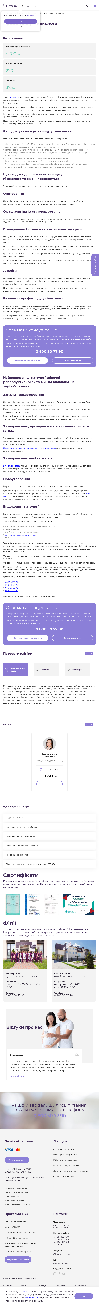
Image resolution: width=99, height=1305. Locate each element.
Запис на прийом (72, 360)
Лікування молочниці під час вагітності (71, 1171)
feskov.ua (27, 1291)
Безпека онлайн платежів (16, 1188)
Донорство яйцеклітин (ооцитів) (20, 1232)
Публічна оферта (12, 1196)
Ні (21, 27)
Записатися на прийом (49, 784)
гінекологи (14, 97)
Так (20, 21)
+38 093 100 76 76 (61, 1242)
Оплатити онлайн (16, 1159)
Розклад (61, 1285)
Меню (95, 6)
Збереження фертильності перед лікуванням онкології (20, 1244)
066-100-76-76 (11, 588)
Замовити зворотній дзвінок (28, 360)
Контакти (7, 1285)
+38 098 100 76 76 (61, 1236)
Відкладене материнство (65, 1154)
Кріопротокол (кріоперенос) (18, 1251)
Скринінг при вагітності (64, 1176)
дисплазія (15, 466)
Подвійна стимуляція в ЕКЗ (66, 1165)
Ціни (23, 1285)
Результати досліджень (18, 1259)
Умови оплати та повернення (17, 1204)
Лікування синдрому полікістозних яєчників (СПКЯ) (30, 864)
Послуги (43, 1285)
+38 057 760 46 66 (61, 1244)
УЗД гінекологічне (14, 818)
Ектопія (6, 466)
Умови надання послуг (14, 1200)
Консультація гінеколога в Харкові (22, 827)
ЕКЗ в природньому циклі (65, 1160)
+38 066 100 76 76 (61, 1239)
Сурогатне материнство (64, 1149)
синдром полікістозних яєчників (20, 535)
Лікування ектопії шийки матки (21, 836)
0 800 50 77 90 (49, 351)
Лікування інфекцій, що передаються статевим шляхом (29, 448)
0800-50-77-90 (11, 582)
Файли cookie (31, 1298)
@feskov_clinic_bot (62, 1254)
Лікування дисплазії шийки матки (22, 845)
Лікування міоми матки (17, 855)
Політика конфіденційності (16, 1192)
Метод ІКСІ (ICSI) (12, 1227)
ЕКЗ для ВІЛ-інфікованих (16, 1238)
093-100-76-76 (11, 585)
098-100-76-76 (11, 591)
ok (84, 1296)
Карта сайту (80, 1285)
